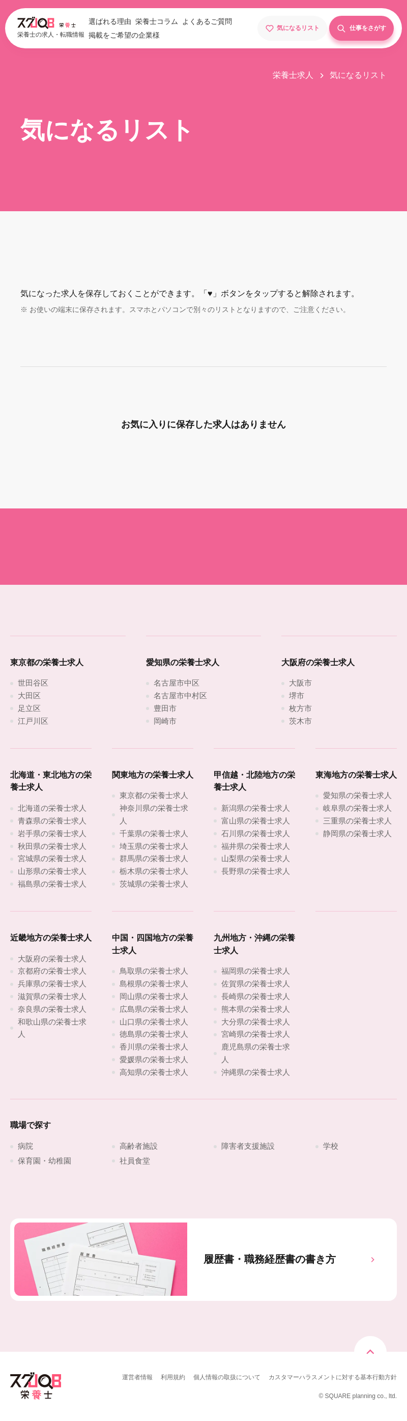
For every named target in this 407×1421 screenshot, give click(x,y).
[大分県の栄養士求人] (255, 1021)
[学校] (330, 1146)
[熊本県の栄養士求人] (255, 1009)
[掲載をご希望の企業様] (124, 35)
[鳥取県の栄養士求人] (154, 971)
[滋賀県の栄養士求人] (52, 996)
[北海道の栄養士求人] (52, 808)
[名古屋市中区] (176, 682)
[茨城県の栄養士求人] (154, 883)
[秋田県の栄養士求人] (52, 846)
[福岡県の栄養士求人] (255, 971)
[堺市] (296, 695)
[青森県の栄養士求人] (52, 820)
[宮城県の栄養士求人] (52, 858)
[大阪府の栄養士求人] (52, 958)
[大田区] (29, 695)
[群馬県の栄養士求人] (154, 858)
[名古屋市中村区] (180, 695)
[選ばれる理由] (110, 21)
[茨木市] (300, 721)
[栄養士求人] (299, 75)
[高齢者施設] (139, 1146)
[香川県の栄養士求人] (154, 1046)
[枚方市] (300, 708)
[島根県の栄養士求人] (154, 983)
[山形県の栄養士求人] (52, 871)
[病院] (25, 1146)
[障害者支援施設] (248, 1146)
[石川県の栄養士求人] (255, 833)
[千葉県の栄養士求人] (154, 833)
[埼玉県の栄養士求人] (154, 846)
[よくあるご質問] (207, 21)
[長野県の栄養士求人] (255, 871)
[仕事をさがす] (362, 28)
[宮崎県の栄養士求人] (255, 1034)
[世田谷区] (33, 682)
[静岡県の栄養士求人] (357, 833)
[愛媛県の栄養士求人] (154, 1059)
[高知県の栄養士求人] (154, 1072)
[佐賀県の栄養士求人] (255, 983)
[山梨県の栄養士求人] (255, 858)
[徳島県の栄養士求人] (154, 1034)
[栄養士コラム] (156, 21)
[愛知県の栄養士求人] (357, 795)
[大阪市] (300, 682)
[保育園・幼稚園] (44, 1160)
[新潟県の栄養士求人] (255, 808)
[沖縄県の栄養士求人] (255, 1072)
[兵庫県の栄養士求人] (52, 983)
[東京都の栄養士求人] (154, 795)
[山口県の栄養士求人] (154, 1021)
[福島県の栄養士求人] (52, 883)
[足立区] (29, 708)
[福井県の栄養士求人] (255, 846)
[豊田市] (165, 708)
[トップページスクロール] (370, 1352)
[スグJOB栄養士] (35, 1398)
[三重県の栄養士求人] (357, 820)
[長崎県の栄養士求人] (255, 996)
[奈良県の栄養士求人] (52, 1009)
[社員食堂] (135, 1160)
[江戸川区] (33, 721)
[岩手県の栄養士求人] (52, 833)
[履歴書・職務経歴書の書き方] (203, 1259)
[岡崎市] (165, 721)
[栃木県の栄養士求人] (154, 871)
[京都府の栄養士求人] (52, 971)
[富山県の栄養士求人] (255, 820)
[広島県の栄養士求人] (154, 1009)
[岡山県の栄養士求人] (154, 996)
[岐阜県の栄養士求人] (357, 808)
